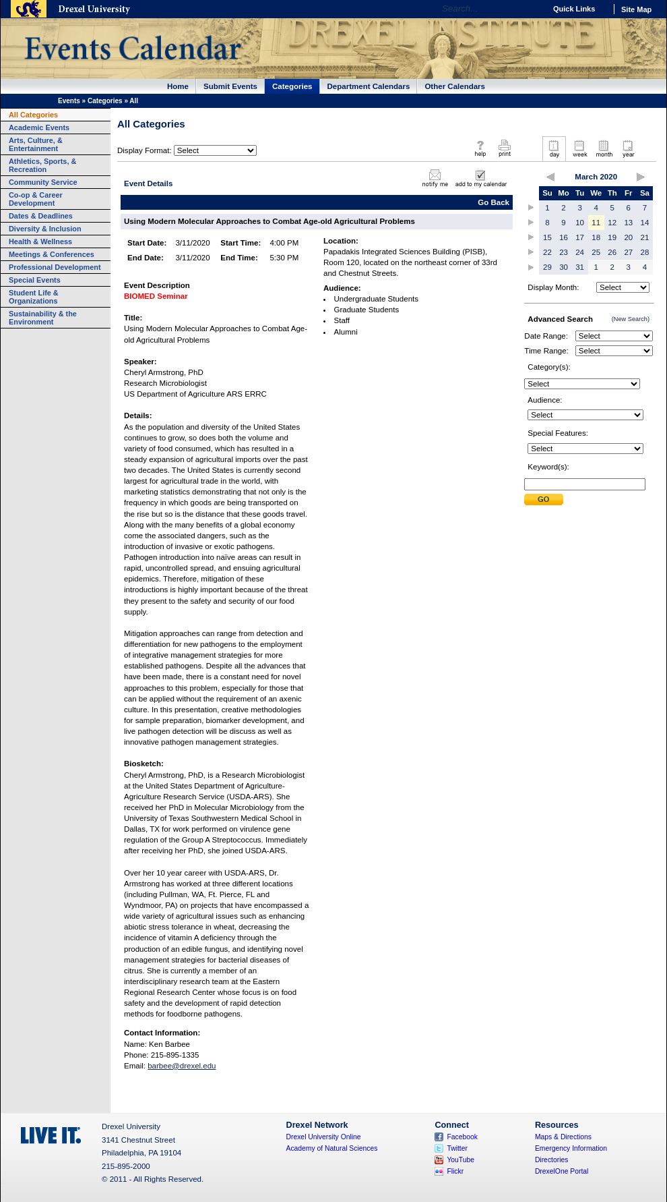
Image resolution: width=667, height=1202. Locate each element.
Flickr (455, 1171)
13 (628, 223)
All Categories (33, 115)
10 (579, 223)
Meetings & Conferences (51, 254)
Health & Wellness (40, 241)
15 (547, 237)
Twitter (457, 1148)
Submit (543, 499)
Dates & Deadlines (41, 216)
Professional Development (55, 267)
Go (532, 9)
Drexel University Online (323, 1137)
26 (612, 252)
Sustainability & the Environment (43, 318)
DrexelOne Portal (561, 1171)
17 (579, 237)
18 (596, 237)
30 (563, 267)
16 (563, 237)
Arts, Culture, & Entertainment (36, 144)
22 (547, 252)
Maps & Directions (563, 1137)
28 (645, 252)
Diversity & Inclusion (45, 229)
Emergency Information (571, 1148)
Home (178, 86)
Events (69, 101)
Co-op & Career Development (36, 199)
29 (547, 267)
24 (579, 252)
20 (628, 237)
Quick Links (574, 9)
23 (563, 252)
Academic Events (39, 127)
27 (628, 252)
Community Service (43, 182)
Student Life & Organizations (34, 297)
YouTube (460, 1160)
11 (596, 223)
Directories (552, 1160)
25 (596, 252)
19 (612, 237)
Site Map (636, 9)
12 (612, 223)
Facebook (462, 1137)
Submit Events (230, 86)
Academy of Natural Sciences (332, 1148)
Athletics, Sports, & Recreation (42, 165)
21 (645, 237)
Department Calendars (368, 86)
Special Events (35, 280)
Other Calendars (454, 86)
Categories (292, 86)
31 (579, 267)
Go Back (493, 202)
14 (645, 223)
